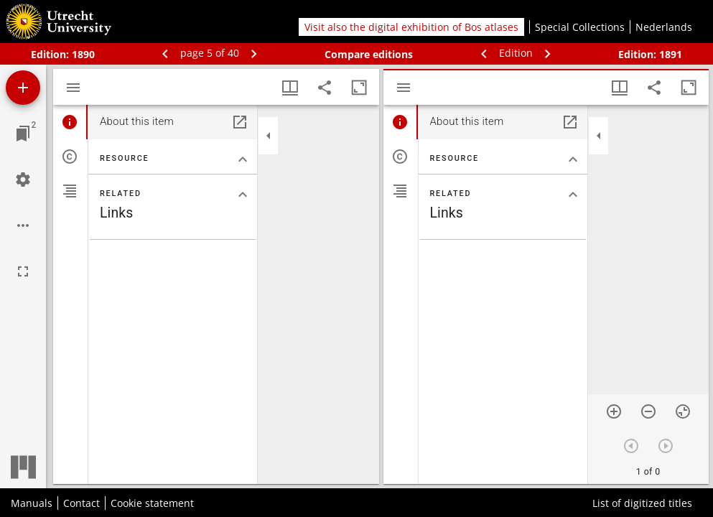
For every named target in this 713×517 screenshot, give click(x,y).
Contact (81, 503)
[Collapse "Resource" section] (242, 159)
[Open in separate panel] (240, 122)
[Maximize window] (359, 87)
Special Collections (580, 27)
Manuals (31, 503)
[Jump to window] (23, 133)
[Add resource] (23, 87)
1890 (83, 54)
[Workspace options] (23, 225)
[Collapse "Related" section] (242, 194)
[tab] (70, 122)
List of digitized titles (642, 503)
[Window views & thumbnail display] (290, 87)
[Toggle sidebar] (73, 87)
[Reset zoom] (683, 411)
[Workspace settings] (23, 179)
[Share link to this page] (324, 87)
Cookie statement (152, 503)
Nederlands (663, 27)
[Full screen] (23, 271)
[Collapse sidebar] (268, 135)
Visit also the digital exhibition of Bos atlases (411, 27)
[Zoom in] (614, 411)
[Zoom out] (648, 411)
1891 (670, 54)
